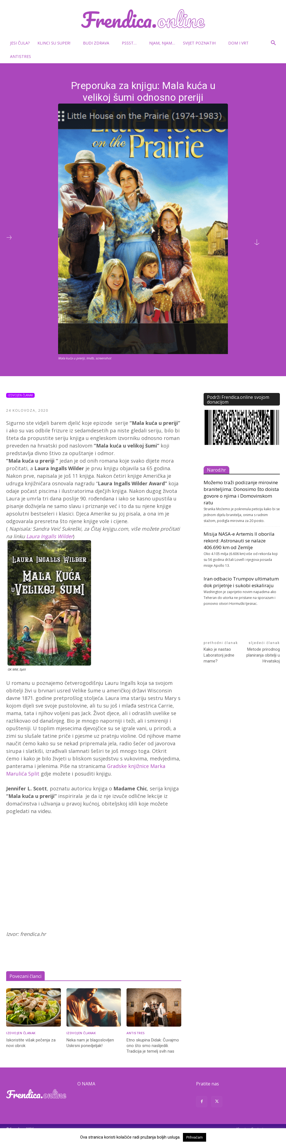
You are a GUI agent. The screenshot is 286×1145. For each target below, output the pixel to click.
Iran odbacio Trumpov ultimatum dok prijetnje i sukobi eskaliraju (241, 582)
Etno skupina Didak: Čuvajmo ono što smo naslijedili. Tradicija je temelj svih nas (153, 1046)
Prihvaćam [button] (194, 1137)
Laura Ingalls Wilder (49, 536)
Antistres (20, 56)
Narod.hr (216, 470)
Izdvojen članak (20, 395)
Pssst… (131, 43)
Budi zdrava (98, 43)
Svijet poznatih (201, 43)
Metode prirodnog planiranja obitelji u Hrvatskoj (263, 655)
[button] (273, 43)
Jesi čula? (20, 43)
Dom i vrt (240, 43)
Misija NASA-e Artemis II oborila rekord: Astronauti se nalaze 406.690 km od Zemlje (239, 541)
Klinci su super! (56, 43)
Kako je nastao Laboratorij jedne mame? (219, 655)
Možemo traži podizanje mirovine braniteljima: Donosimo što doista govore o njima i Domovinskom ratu (241, 492)
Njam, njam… (162, 43)
